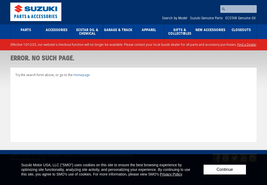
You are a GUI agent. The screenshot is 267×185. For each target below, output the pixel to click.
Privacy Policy (171, 174)
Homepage (81, 75)
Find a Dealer (246, 44)
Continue (224, 169)
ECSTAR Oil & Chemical (87, 32)
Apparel (149, 30)
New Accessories (210, 30)
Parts (26, 30)
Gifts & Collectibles (179, 32)
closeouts (241, 30)
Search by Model (174, 18)
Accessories (57, 30)
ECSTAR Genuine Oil (240, 18)
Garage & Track (118, 30)
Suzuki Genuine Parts (206, 18)
